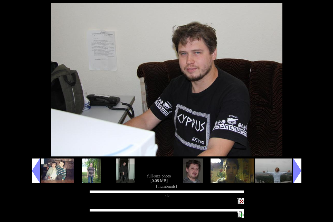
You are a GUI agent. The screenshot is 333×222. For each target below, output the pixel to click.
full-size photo (159, 176)
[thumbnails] (166, 186)
